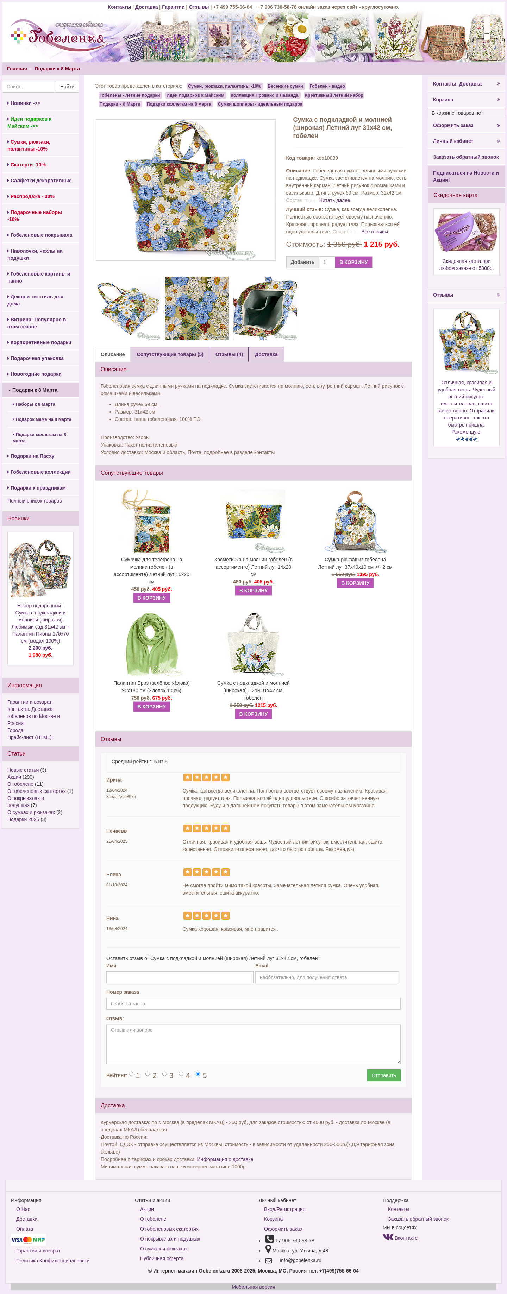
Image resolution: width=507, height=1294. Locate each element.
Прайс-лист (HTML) (29, 737)
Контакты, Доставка (466, 83)
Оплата (24, 1229)
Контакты (120, 7)
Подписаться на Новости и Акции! (466, 176)
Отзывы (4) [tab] (229, 354)
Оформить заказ (466, 125)
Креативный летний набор (334, 95)
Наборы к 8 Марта (34, 404)
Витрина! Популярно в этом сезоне (36, 323)
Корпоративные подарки (39, 342)
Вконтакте (400, 1238)
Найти (67, 86)
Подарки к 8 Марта (57, 68)
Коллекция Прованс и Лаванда (264, 95)
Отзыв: (115, 1018)
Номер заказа (122, 992)
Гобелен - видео (327, 86)
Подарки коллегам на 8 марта (39, 437)
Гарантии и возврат (29, 702)
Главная (17, 68)
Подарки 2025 (23, 819)
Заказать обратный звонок (466, 157)
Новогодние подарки (34, 374)
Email (261, 965)
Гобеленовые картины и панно (38, 277)
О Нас (23, 1209)
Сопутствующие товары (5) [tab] (170, 354)
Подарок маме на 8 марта (42, 419)
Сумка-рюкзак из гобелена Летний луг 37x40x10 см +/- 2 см (355, 563)
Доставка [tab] (266, 354)
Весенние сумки (285, 86)
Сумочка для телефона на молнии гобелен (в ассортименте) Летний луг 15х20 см (151, 571)
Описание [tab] (113, 354)
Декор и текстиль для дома (35, 300)
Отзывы (199, 7)
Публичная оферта (162, 1258)
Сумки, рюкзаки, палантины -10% (224, 86)
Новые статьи (23, 770)
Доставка (146, 7)
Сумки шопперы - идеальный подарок (260, 103)
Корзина (466, 99)
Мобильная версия (253, 1287)
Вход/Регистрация (284, 1209)
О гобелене (20, 784)
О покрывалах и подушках (170, 1239)
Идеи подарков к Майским (195, 95)
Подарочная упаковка (35, 358)
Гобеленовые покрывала (39, 235)
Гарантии (173, 7)
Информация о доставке (225, 1159)
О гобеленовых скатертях (36, 791)
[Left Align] (187, 777)
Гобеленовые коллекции (39, 472)
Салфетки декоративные (39, 180)
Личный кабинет (466, 141)
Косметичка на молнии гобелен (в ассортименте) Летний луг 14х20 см (253, 567)
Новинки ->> (23, 103)
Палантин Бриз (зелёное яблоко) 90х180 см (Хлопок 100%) (151, 686)
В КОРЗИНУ (353, 262)
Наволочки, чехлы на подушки (34, 254)
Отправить (384, 1075)
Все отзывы (374, 231)
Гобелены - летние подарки (130, 95)
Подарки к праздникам (36, 488)
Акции (14, 777)
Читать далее (334, 200)
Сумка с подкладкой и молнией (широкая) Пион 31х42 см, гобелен (253, 690)
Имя (111, 965)
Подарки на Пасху (30, 456)
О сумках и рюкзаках (31, 812)
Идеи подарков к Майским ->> (29, 122)
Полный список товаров (34, 501)
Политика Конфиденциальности (52, 1260)
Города (15, 730)
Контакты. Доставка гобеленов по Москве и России (33, 716)
